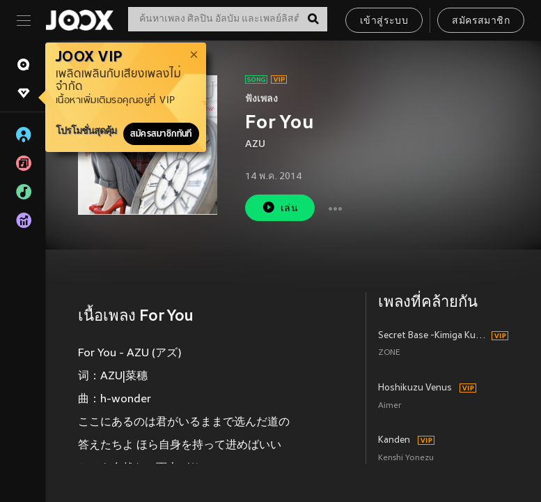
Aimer (390, 406)
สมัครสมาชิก (481, 21)
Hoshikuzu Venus (415, 388)
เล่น (280, 207)
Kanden (394, 441)
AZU (255, 144)
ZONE (389, 353)
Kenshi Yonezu (406, 458)
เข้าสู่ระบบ (384, 21)
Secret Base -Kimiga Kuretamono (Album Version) (432, 336)
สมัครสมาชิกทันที (161, 134)
